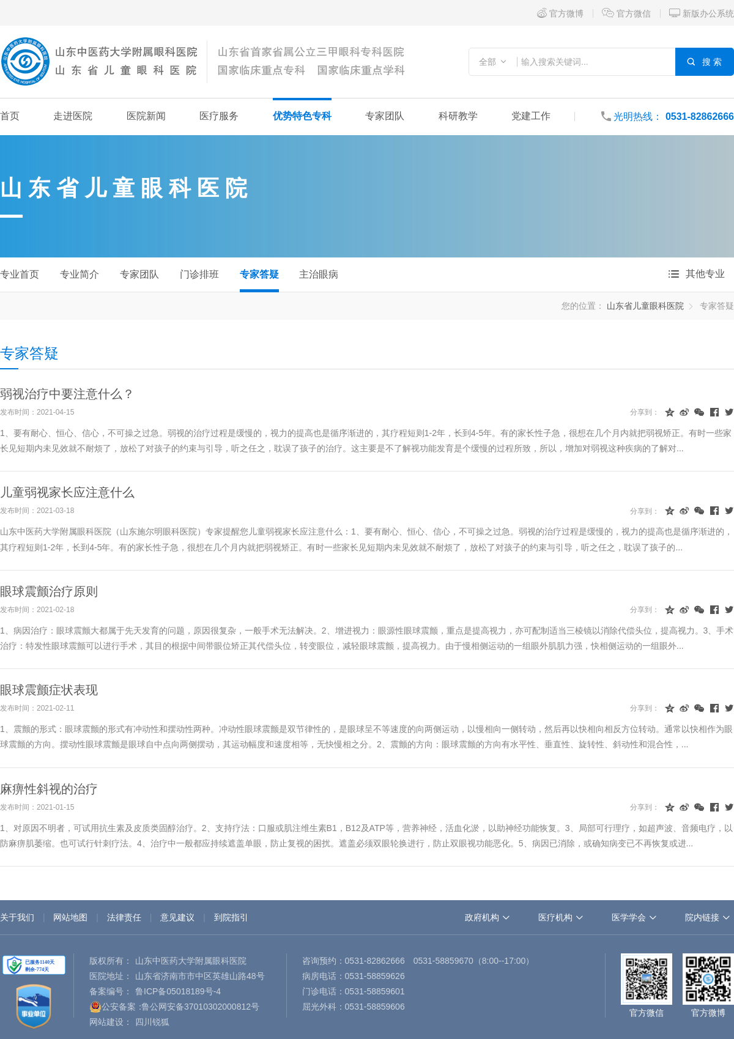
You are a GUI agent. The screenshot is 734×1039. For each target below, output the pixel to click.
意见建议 (177, 917)
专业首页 (19, 274)
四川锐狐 (152, 1022)
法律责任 (124, 917)
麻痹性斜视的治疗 (49, 789)
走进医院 (72, 116)
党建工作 (530, 116)
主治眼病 (318, 274)
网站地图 (70, 917)
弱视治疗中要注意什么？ (67, 394)
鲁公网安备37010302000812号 (200, 1006)
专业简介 (79, 274)
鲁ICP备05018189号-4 (178, 991)
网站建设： (110, 1022)
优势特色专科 (302, 116)
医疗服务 (219, 116)
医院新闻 (146, 116)
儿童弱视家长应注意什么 (67, 492)
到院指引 (231, 917)
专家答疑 (259, 274)
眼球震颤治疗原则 (49, 591)
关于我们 (17, 917)
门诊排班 (199, 274)
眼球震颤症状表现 (49, 690)
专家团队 (384, 116)
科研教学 (458, 116)
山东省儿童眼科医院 (126, 188)
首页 (10, 116)
